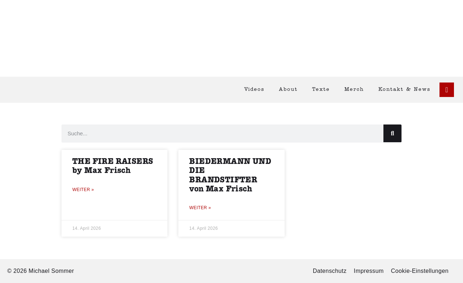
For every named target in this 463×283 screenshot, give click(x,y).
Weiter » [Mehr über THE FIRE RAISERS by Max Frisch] (83, 189)
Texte (321, 89)
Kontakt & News (404, 89)
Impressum (369, 271)
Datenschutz (330, 271)
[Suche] (392, 133)
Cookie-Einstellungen (420, 271)
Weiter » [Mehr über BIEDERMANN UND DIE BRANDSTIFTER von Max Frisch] (200, 207)
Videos (254, 89)
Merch (354, 89)
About (288, 89)
